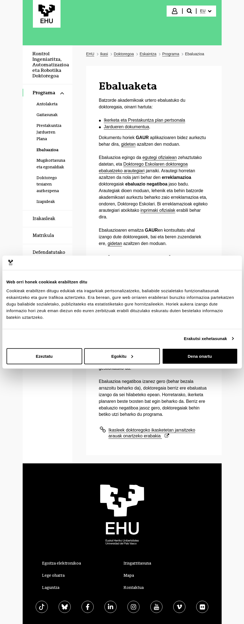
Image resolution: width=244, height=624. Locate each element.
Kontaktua (134, 587)
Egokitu (122, 356)
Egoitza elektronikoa (61, 563)
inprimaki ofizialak (157, 210)
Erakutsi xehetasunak (205, 338)
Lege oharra (53, 575)
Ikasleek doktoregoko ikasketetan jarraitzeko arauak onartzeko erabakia (152, 433)
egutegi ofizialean (159, 157)
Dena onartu (200, 356)
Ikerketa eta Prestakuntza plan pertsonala (144, 120)
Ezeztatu (44, 356)
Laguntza (50, 587)
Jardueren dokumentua (126, 126)
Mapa (129, 575)
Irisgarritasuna (137, 563)
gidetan (128, 144)
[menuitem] (205, 11)
